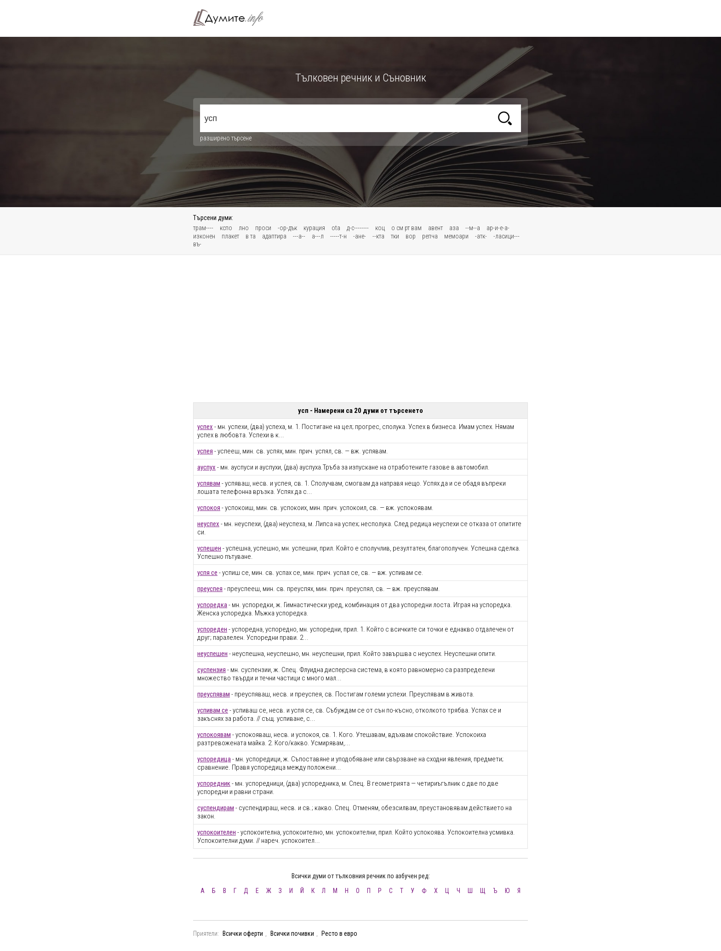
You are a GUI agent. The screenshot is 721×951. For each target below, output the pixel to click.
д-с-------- (358, 228)
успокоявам (214, 735)
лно (244, 228)
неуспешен (212, 653)
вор (411, 236)
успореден (212, 629)
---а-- (299, 236)
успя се (207, 572)
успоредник (213, 783)
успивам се (212, 710)
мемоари (456, 236)
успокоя (208, 508)
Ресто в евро (339, 933)
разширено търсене (226, 138)
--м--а (472, 228)
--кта (378, 236)
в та (251, 236)
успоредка (212, 605)
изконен (204, 236)
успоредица (214, 759)
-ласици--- (506, 236)
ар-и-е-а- (497, 228)
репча (430, 236)
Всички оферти (243, 933)
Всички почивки (292, 933)
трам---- (203, 228)
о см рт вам (406, 228)
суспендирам (215, 808)
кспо (226, 228)
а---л (318, 236)
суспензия (211, 670)
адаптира (274, 236)
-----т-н (338, 236)
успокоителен (216, 832)
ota (336, 228)
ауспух (206, 467)
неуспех (208, 524)
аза (454, 228)
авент (435, 228)
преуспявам (213, 694)
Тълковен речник (233, 17)
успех (205, 427)
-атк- (481, 236)
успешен (209, 548)
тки (395, 236)
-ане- (359, 236)
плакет (230, 236)
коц (380, 228)
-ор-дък (287, 228)
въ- (197, 244)
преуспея (210, 589)
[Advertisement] (360, 328)
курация (314, 228)
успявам (208, 483)
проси (263, 228)
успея (205, 451)
